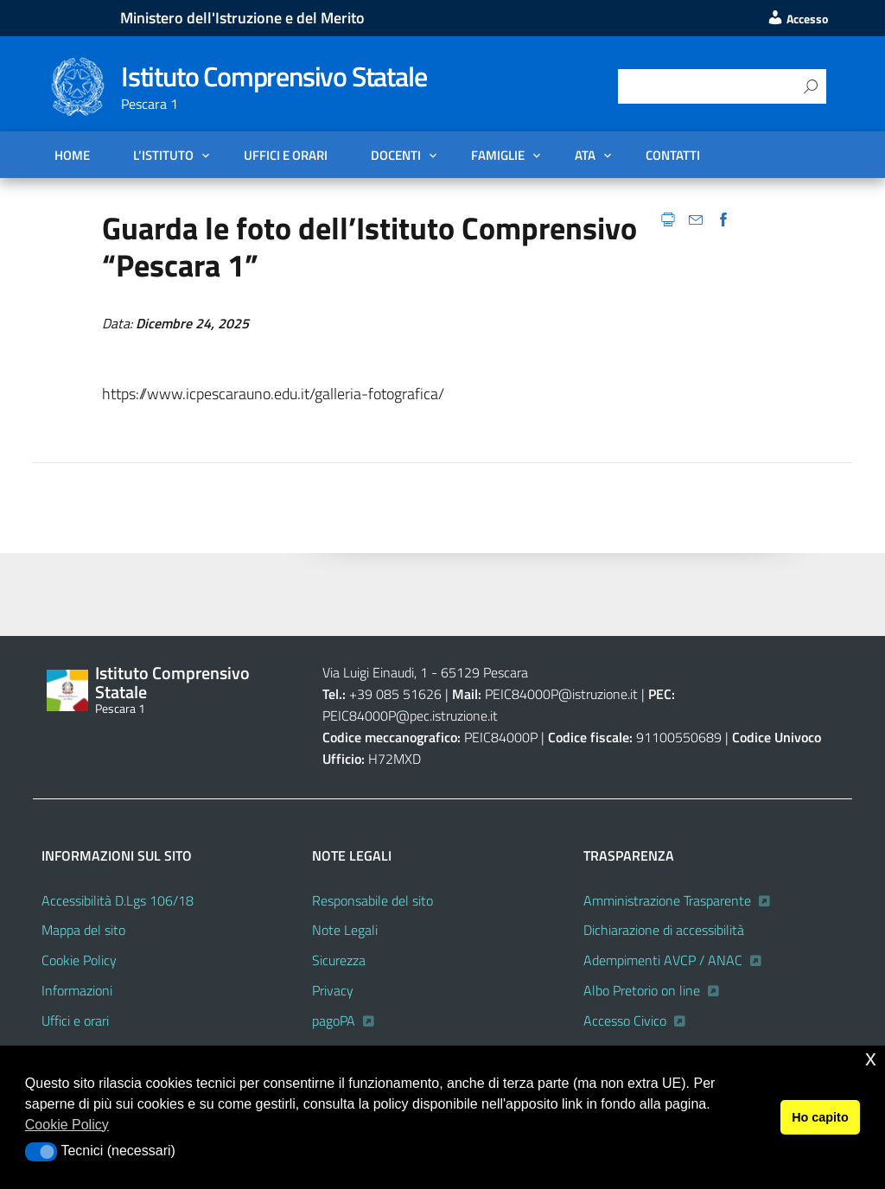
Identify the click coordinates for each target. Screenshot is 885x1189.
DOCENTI (396, 154)
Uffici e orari (286, 154)
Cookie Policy (79, 960)
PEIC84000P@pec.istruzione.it (410, 715)
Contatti (673, 154)
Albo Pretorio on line (641, 990)
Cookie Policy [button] (67, 1124)
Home (72, 154)
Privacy (332, 990)
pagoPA (333, 1020)
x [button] (870, 1058)
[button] (41, 1151)
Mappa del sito (83, 929)
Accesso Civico (624, 1020)
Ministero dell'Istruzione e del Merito (242, 17)
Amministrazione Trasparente (667, 900)
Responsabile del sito (372, 900)
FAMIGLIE (498, 154)
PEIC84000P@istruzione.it (561, 694)
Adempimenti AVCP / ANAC (662, 960)
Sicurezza (339, 960)
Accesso (797, 19)
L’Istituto (163, 154)
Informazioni (76, 990)
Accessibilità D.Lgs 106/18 (117, 900)
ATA (585, 154)
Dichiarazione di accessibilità (663, 929)
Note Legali (345, 929)
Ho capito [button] (820, 1117)
